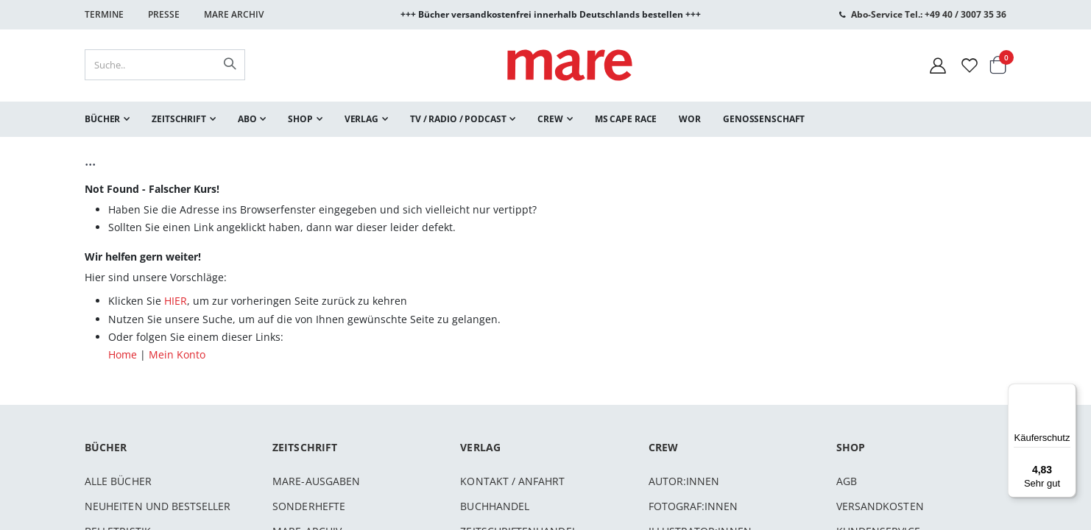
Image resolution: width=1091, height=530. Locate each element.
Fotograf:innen (693, 506)
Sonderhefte (308, 506)
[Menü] (1067, 387)
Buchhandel (494, 506)
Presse (164, 14)
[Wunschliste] (969, 65)
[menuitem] (107, 119)
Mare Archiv (234, 14)
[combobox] (165, 64)
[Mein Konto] (938, 65)
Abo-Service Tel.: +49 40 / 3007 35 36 (928, 14)
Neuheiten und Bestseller (158, 506)
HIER (175, 301)
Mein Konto (177, 354)
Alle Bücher (118, 481)
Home (122, 354)
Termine (104, 14)
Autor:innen (684, 481)
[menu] (545, 119)
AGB (846, 481)
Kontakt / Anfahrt (512, 481)
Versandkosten (880, 506)
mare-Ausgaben (316, 481)
